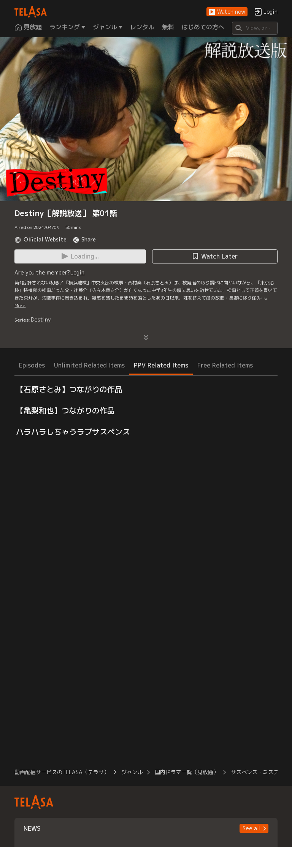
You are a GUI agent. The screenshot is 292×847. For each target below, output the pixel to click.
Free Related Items (225, 365)
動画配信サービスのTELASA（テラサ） (61, 772)
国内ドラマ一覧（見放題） (187, 772)
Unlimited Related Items (89, 365)
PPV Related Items (161, 365)
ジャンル (132, 772)
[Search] (254, 28)
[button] (227, 12)
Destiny (41, 319)
